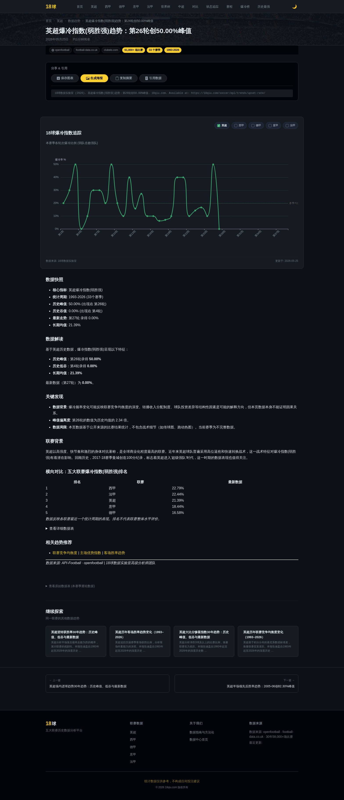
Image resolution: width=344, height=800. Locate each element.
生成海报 (94, 78)
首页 (80, 6)
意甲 (136, 6)
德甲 (122, 6)
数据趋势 (74, 21)
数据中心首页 (199, 739)
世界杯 (165, 6)
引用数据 (153, 78)
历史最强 (264, 6)
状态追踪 (212, 6)
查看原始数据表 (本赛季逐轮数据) (72, 586)
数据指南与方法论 (202, 732)
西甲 (108, 6)
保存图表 (65, 78)
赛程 (229, 6)
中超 (181, 6)
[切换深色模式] (294, 7)
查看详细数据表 (61, 528)
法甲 (150, 6)
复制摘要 (123, 78)
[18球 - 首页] (51, 6)
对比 (195, 6)
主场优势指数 (90, 553)
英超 (94, 6)
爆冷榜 (245, 6)
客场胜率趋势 (114, 553)
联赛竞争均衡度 (65, 553)
